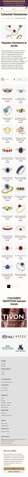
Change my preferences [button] (14, 471)
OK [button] (14, 468)
